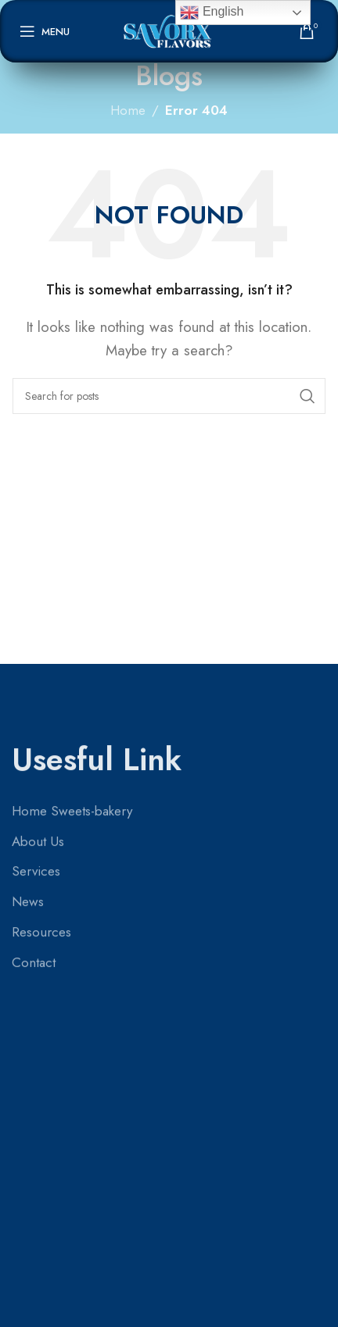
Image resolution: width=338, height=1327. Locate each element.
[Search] (169, 396)
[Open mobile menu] (44, 31)
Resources (41, 719)
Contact (34, 749)
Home (128, 110)
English (211, 12)
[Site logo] (168, 29)
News (28, 689)
